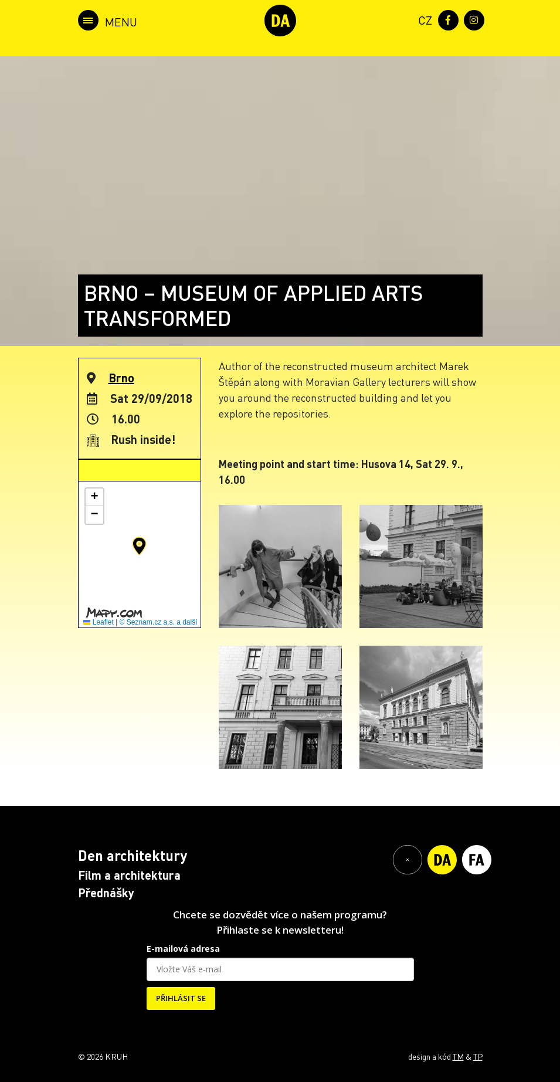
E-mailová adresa (183, 948)
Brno (121, 377)
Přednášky (106, 892)
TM (458, 1056)
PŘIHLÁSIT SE (181, 998)
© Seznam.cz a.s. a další (159, 622)
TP (478, 1056)
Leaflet (98, 622)
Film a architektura (129, 875)
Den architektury (132, 855)
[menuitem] (422, 19)
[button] (139, 546)
